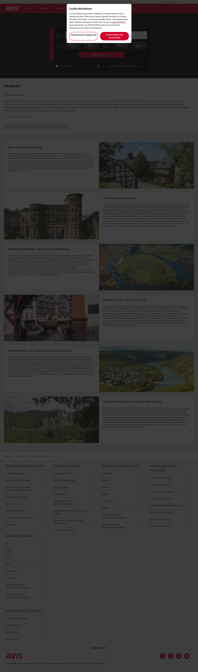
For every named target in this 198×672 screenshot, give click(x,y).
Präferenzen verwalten (83, 36)
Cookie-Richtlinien (118, 22)
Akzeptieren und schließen (114, 36)
